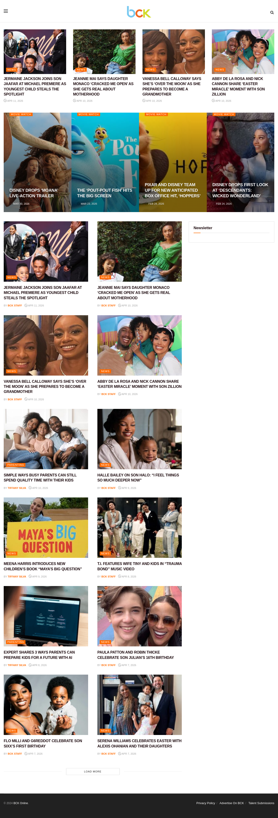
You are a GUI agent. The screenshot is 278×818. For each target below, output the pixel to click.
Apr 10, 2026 (83, 100)
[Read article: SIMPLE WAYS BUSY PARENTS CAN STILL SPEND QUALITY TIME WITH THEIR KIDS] (46, 439)
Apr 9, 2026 (127, 488)
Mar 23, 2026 (87, 203)
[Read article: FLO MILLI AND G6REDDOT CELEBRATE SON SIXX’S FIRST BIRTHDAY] (46, 705)
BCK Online (20, 803)
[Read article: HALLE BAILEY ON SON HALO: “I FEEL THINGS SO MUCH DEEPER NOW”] (139, 439)
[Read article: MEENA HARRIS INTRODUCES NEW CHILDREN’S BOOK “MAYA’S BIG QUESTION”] (46, 527)
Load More (92, 771)
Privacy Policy (205, 803)
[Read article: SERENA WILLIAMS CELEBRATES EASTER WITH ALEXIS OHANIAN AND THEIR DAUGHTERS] (139, 705)
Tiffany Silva (17, 488)
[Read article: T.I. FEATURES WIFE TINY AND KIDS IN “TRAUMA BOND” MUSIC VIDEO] (139, 527)
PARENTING (15, 464)
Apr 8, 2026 (127, 576)
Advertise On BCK (231, 803)
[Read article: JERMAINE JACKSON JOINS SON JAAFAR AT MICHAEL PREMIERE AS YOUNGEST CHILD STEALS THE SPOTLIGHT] (35, 51)
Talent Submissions (261, 803)
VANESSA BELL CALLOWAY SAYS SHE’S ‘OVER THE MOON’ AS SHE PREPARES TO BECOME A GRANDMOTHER (45, 387)
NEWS (11, 69)
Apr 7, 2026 (127, 665)
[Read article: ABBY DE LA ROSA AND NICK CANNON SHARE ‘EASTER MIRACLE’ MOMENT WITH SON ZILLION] (243, 51)
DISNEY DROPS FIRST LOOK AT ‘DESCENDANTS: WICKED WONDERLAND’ (240, 190)
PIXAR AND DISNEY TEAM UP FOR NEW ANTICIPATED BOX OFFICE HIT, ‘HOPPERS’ (173, 190)
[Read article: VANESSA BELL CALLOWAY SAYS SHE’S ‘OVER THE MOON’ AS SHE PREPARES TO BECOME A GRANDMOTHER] (173, 51)
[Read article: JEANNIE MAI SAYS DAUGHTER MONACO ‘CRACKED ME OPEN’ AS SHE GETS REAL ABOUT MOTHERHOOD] (104, 51)
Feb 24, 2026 (154, 203)
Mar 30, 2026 (19, 203)
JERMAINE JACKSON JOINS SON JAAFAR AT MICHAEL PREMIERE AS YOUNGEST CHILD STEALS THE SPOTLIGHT (43, 293)
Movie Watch (21, 114)
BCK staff (15, 305)
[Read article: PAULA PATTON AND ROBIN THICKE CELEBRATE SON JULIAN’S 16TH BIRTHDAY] (139, 616)
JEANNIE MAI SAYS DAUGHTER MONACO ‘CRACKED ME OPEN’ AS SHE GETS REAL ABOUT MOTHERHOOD (133, 293)
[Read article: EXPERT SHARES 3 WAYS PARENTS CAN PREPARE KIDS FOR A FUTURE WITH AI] (46, 616)
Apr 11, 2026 (13, 100)
